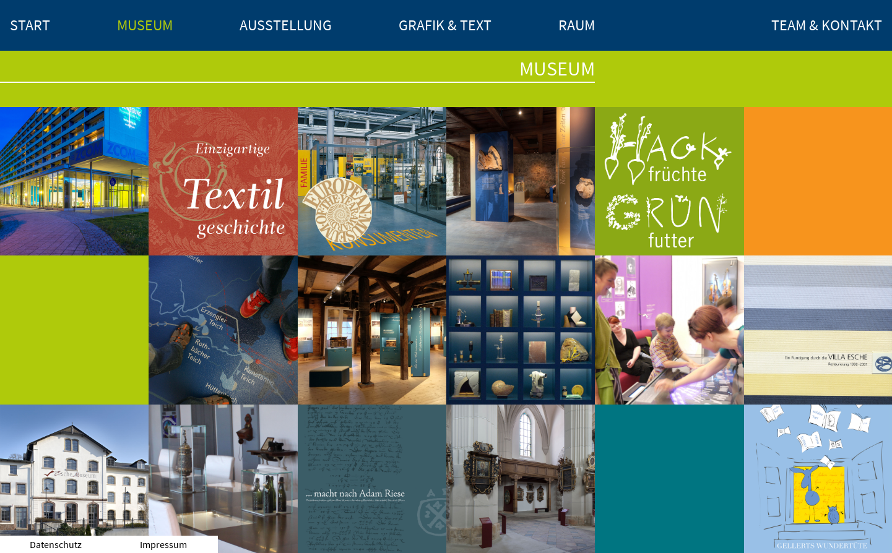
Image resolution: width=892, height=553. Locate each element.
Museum (145, 25)
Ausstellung (286, 25)
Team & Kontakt (826, 25)
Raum (576, 25)
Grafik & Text (445, 25)
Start (30, 25)
